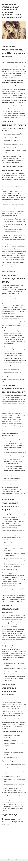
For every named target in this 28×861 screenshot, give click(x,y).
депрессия (7, 487)
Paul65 (3, 20)
